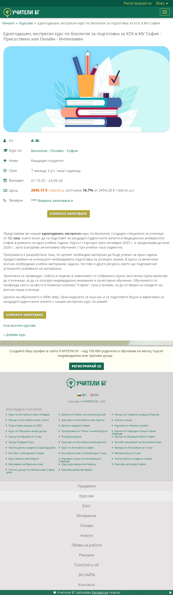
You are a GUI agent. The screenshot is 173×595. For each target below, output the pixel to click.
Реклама (86, 555)
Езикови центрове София (130, 464)
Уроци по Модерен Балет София (134, 436)
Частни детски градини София (133, 458)
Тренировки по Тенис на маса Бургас (85, 431)
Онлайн (57, 150)
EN (94, 395)
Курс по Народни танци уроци (28, 431)
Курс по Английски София (78, 447)
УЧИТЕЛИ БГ (90, 401)
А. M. (35, 140)
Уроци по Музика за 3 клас (25, 436)
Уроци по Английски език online (29, 420)
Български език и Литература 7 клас (84, 453)
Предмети (87, 486)
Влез (162, 3)
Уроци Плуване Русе (21, 442)
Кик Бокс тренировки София (26, 453)
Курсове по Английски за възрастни (84, 442)
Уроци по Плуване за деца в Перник (136, 414)
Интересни (86, 515)
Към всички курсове (19, 325)
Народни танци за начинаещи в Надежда (80, 460)
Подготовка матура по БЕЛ (25, 425)
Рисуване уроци (72, 436)
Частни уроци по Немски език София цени (30, 471)
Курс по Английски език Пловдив (29, 414)
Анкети (86, 535)
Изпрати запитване (68, 214)
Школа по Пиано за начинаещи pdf (84, 414)
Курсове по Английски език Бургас (83, 420)
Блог (86, 505)
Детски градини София (76, 425)
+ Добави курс (14, 334)
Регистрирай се (138, 3)
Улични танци (123, 420)
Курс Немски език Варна (24, 458)
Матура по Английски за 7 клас (133, 447)
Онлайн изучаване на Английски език (137, 442)
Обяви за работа (87, 545)
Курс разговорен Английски (79, 464)
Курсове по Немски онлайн (131, 425)
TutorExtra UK (86, 564)
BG (81, 395)
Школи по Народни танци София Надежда (133, 432)
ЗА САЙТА (86, 574)
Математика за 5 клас (127, 453)
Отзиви (86, 525)
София (72, 150)
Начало (8, 23)
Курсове (26, 23)
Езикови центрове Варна (77, 469)
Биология (39, 150)
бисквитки (100, 592)
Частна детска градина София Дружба (32, 447)
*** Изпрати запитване (52, 200)
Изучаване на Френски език (26, 464)
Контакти (86, 584)
